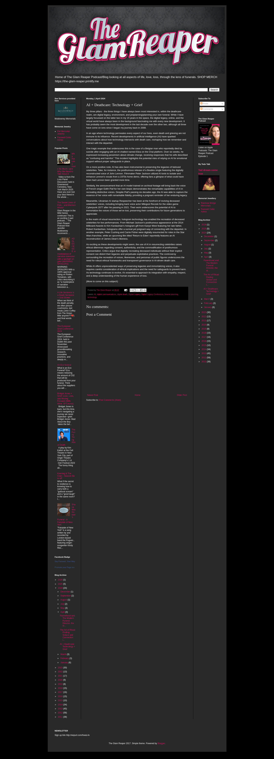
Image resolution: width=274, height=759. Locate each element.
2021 (60, 676)
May (62, 608)
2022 (60, 671)
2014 (60, 704)
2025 (60, 584)
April (62, 612)
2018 (60, 688)
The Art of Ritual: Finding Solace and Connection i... (67, 635)
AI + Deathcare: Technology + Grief (67, 646)
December (65, 591)
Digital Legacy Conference (152, 294)
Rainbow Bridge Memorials (208, 204)
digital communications (106, 294)
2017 (60, 692)
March (63, 654)
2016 (60, 696)
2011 (60, 717)
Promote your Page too (65, 567)
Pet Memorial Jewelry (63, 132)
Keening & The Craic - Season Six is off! (66, 476)
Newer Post (92, 395)
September (65, 596)
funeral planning (171, 294)
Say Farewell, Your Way (65, 561)
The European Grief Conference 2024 (65, 329)
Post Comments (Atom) (110, 400)
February (64, 658)
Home (137, 395)
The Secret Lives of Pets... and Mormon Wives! (66, 205)
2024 (60, 588)
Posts (204, 103)
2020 (60, 680)
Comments (206, 109)
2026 (60, 580)
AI (95, 294)
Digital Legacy (134, 294)
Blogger (161, 743)
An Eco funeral (64, 365)
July (62, 604)
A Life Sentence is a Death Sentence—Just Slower (65, 295)
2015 (60, 700)
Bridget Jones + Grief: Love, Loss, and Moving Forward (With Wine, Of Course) (65, 398)
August (64, 600)
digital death (122, 294)
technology (92, 297)
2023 (60, 667)
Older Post (182, 395)
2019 (60, 684)
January (64, 662)
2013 (60, 708)
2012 (60, 712)
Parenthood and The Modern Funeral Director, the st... (67, 620)
